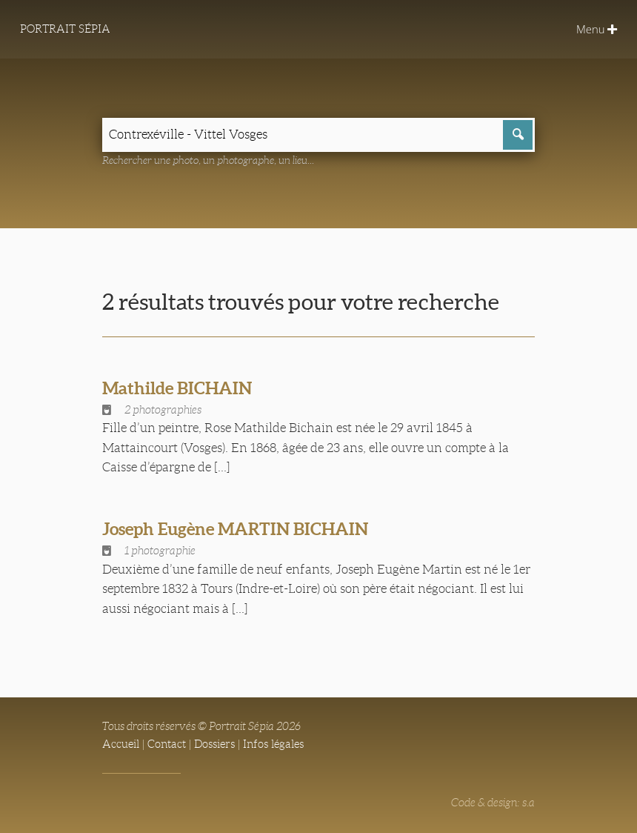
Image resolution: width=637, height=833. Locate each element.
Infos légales (273, 744)
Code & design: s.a (493, 803)
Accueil (120, 744)
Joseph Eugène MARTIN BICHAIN (235, 529)
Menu (596, 28)
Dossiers (214, 744)
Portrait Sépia (65, 29)
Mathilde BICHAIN (177, 388)
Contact (166, 744)
